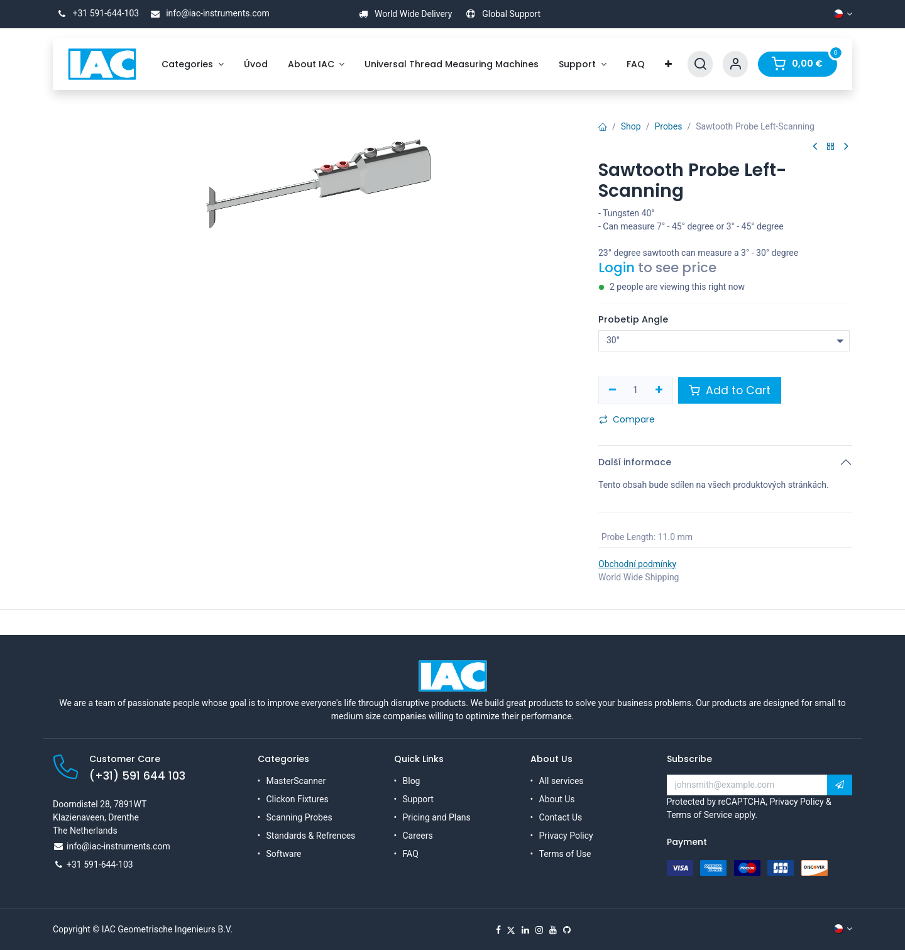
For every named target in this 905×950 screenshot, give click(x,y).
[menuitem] (192, 64)
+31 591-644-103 (96, 13)
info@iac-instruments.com (208, 13)
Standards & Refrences (311, 836)
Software (284, 854)
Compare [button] (627, 419)
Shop (631, 126)
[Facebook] (498, 929)
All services (561, 781)
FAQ (411, 854)
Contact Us (561, 817)
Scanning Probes (299, 817)
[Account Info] (735, 64)
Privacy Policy (566, 836)
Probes (668, 126)
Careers (418, 836)
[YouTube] (553, 929)
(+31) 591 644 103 (137, 775)
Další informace (634, 462)
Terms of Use (565, 854)
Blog (411, 781)
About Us (557, 799)
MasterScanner (296, 781)
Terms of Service (700, 815)
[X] (511, 929)
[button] (839, 785)
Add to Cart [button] (730, 390)
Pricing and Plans (437, 817)
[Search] (700, 64)
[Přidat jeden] (659, 390)
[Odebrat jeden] (612, 390)
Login (616, 267)
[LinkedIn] (525, 929)
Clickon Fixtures (297, 799)
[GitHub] (567, 929)
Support (418, 799)
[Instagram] (539, 929)
